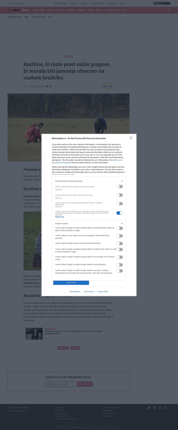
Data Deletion (75, 292)
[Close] (131, 138)
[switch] (119, 186)
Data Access (89, 292)
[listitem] (89, 181)
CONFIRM (71, 283)
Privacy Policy (103, 292)
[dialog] (89, 215)
